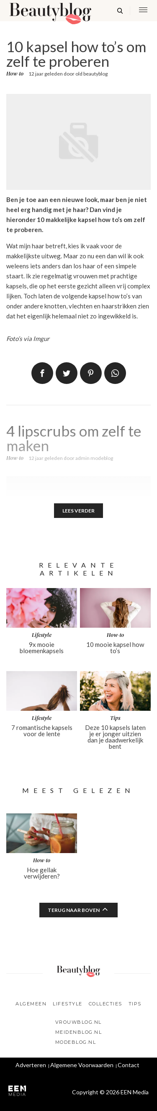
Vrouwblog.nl (78, 1022)
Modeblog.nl (75, 1042)
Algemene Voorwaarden (81, 1064)
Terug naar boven (74, 910)
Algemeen (30, 1004)
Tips (135, 1004)
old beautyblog (91, 74)
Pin (91, 373)
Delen (42, 373)
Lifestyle (67, 1004)
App (115, 373)
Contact (128, 1064)
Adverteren (30, 1064)
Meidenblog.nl (78, 1032)
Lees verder (78, 511)
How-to (14, 74)
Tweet (66, 373)
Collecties (105, 1004)
